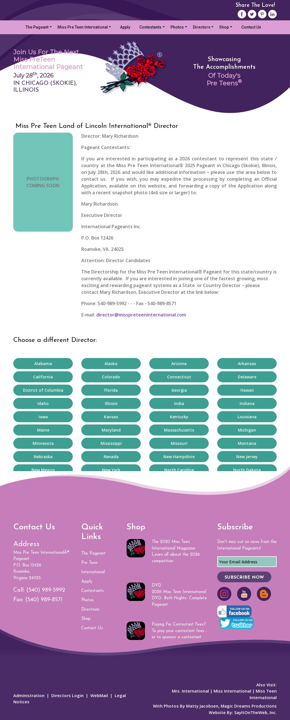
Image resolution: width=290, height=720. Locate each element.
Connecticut (179, 377)
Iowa (43, 416)
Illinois (111, 403)
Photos (177, 27)
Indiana (247, 403)
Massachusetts (179, 430)
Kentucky (179, 416)
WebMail (99, 695)
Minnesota (43, 443)
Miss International (232, 691)
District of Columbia (43, 390)
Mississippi (111, 443)
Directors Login (67, 695)
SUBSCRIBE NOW (244, 577)
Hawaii (247, 390)
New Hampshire (179, 456)
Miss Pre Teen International (82, 27)
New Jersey (247, 456)
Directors (201, 27)
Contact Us (251, 27)
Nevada (111, 456)
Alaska (111, 363)
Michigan (247, 430)
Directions (90, 609)
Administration (28, 695)
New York (111, 470)
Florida (111, 390)
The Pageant (36, 27)
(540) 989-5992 (45, 590)
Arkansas (247, 363)
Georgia (179, 390)
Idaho (43, 403)
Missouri (179, 443)
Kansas (111, 416)
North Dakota (247, 470)
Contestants (150, 27)
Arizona (179, 363)
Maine (43, 430)
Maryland (111, 430)
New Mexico (43, 470)
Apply (125, 27)
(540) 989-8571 (44, 600)
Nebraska (43, 456)
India (179, 403)
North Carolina (179, 470)
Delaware (247, 377)
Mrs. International (190, 691)
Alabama (43, 363)
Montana (247, 443)
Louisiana (247, 416)
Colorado (111, 377)
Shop (224, 27)
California (43, 377)
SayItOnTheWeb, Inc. (255, 712)
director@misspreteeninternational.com (141, 315)
